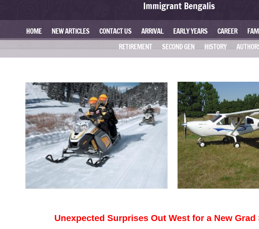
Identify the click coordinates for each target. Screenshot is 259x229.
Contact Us (115, 31)
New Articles (70, 31)
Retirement (135, 47)
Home (34, 31)
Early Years (190, 31)
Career (227, 31)
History (215, 47)
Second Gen (178, 47)
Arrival (152, 31)
